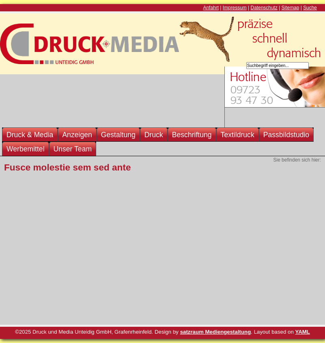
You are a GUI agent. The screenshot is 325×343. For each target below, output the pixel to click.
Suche (310, 8)
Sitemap (290, 8)
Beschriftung (192, 135)
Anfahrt (211, 8)
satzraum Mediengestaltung (215, 332)
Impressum (235, 8)
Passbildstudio (286, 135)
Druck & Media (29, 135)
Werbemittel (25, 149)
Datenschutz (264, 8)
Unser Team (73, 149)
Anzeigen (77, 135)
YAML (302, 332)
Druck (153, 135)
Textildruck (237, 135)
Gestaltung (118, 135)
